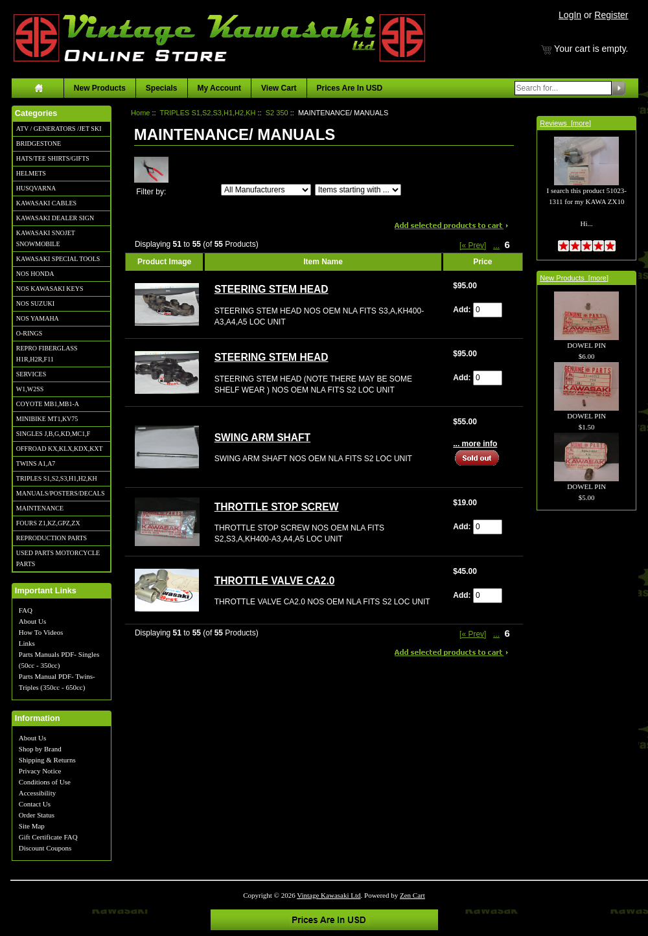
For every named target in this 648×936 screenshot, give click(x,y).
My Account (220, 88)
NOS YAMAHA (37, 318)
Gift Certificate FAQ (48, 837)
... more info (475, 443)
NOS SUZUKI (35, 303)
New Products (100, 88)
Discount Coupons (45, 848)
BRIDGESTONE (38, 143)
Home (140, 113)
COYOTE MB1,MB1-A (47, 403)
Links (27, 643)
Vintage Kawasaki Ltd (328, 895)
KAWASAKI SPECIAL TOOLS (58, 258)
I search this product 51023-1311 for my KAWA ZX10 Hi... (586, 191)
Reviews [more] (565, 123)
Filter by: (151, 191)
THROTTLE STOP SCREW (276, 506)
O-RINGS (29, 333)
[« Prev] (472, 245)
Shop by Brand (40, 749)
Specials (162, 88)
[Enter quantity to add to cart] (487, 309)
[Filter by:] (266, 190)
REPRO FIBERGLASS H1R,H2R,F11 (47, 354)
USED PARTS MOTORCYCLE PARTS (58, 558)
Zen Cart (412, 895)
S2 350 (277, 113)
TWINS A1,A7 (36, 463)
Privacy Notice (40, 771)
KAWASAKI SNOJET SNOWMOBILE (45, 238)
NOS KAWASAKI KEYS (50, 288)
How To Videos (41, 632)
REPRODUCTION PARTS (51, 538)
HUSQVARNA (36, 188)
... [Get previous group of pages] (496, 245)
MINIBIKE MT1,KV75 (47, 418)
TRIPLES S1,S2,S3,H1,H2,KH (56, 478)
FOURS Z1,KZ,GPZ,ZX (48, 523)
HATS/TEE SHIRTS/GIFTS (52, 158)
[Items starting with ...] (358, 190)
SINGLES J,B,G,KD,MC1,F (53, 433)
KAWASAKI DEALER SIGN (55, 218)
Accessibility (37, 793)
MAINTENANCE (40, 508)
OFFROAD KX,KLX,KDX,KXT (59, 448)
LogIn (570, 15)
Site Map (32, 826)
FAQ (25, 610)
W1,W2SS (30, 389)
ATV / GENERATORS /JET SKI (59, 128)
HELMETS (31, 173)
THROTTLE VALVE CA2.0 (274, 580)
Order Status (36, 815)
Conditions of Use (45, 782)
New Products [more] (574, 278)
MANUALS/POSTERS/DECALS (60, 493)
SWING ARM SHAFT (262, 437)
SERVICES (31, 374)
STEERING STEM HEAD (271, 289)
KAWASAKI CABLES (46, 203)
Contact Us (35, 804)
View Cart (278, 88)
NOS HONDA (35, 273)
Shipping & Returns (47, 760)
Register (611, 15)
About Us (32, 621)
